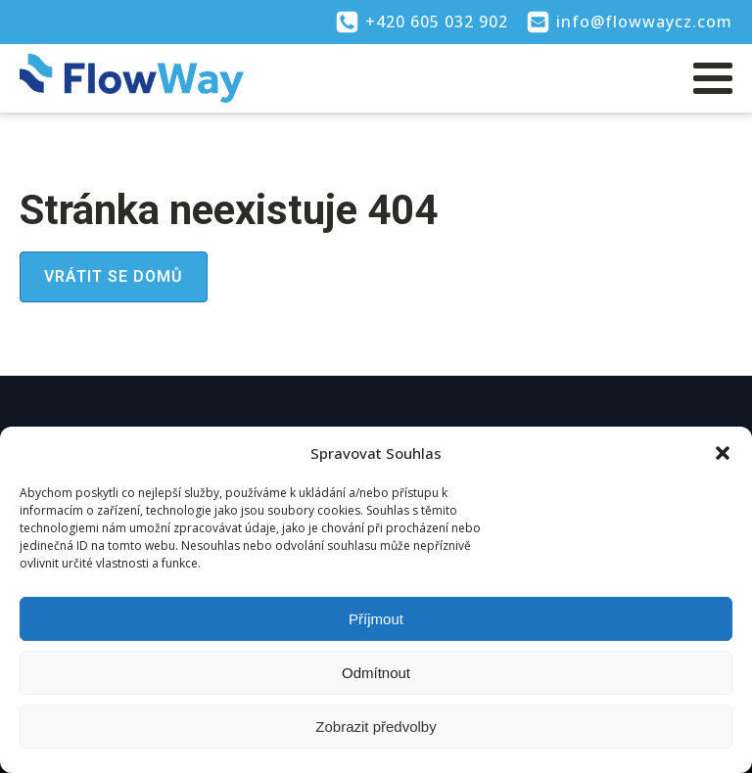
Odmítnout (376, 672)
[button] (722, 453)
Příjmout (376, 619)
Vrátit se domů (113, 276)
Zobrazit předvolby (375, 726)
